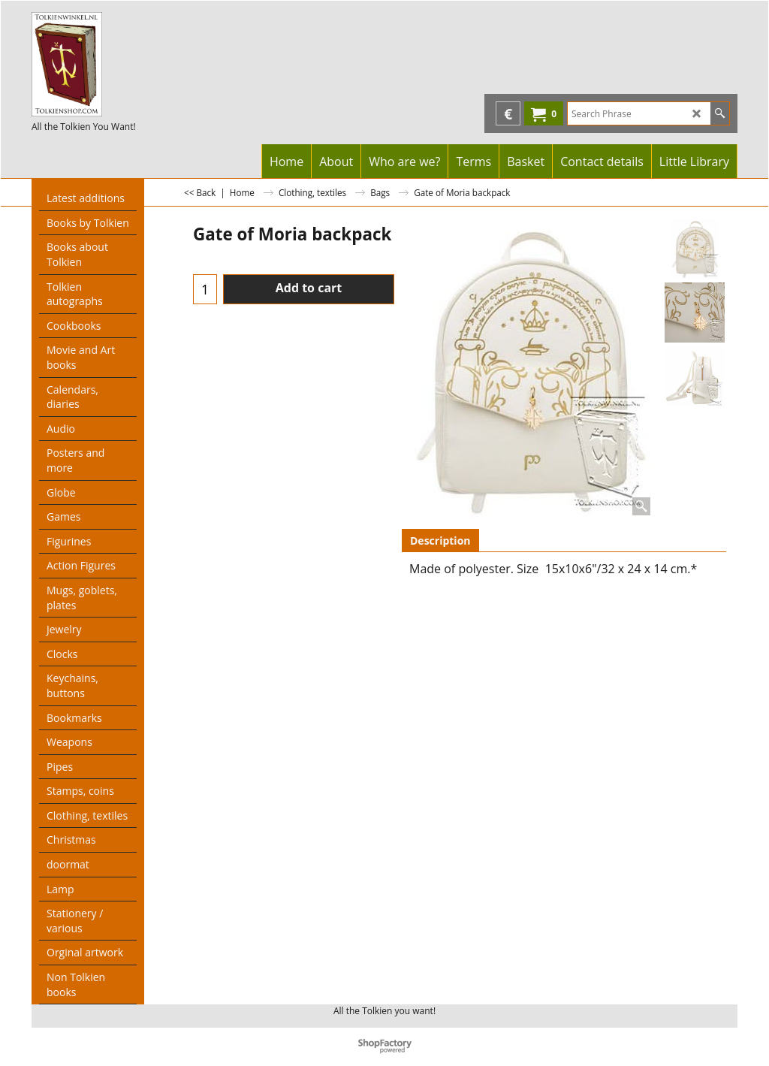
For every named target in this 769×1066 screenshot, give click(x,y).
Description (440, 540)
